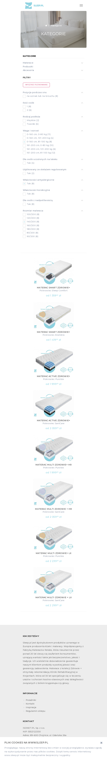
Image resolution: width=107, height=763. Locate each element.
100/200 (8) (32, 214)
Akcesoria (28, 70)
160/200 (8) (32, 225)
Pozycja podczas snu (35, 92)
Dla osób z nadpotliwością (38, 200)
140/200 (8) (32, 221)
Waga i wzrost (31, 131)
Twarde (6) (32, 124)
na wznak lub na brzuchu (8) (42, 96)
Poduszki (28, 66)
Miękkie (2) (32, 120)
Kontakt (30, 703)
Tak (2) (30, 173)
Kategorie (29, 56)
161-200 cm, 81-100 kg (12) (40, 152)
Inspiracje (31, 707)
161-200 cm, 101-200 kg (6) (41, 149)
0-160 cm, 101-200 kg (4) (40, 138)
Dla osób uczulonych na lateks (40, 159)
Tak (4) (30, 163)
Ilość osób (28, 103)
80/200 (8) (32, 232)
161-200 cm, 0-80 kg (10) (40, 145)
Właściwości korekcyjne (36, 190)
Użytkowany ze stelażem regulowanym (44, 169)
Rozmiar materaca (33, 211)
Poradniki (31, 700)
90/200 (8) (32, 236)
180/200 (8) (32, 229)
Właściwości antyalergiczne (38, 180)
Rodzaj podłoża (31, 117)
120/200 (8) (32, 218)
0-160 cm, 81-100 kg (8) (39, 141)
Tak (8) (30, 183)
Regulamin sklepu (35, 711)
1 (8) (28, 106)
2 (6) (29, 110)
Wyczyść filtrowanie (36, 85)
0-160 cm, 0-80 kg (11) (38, 134)
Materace (28, 63)
